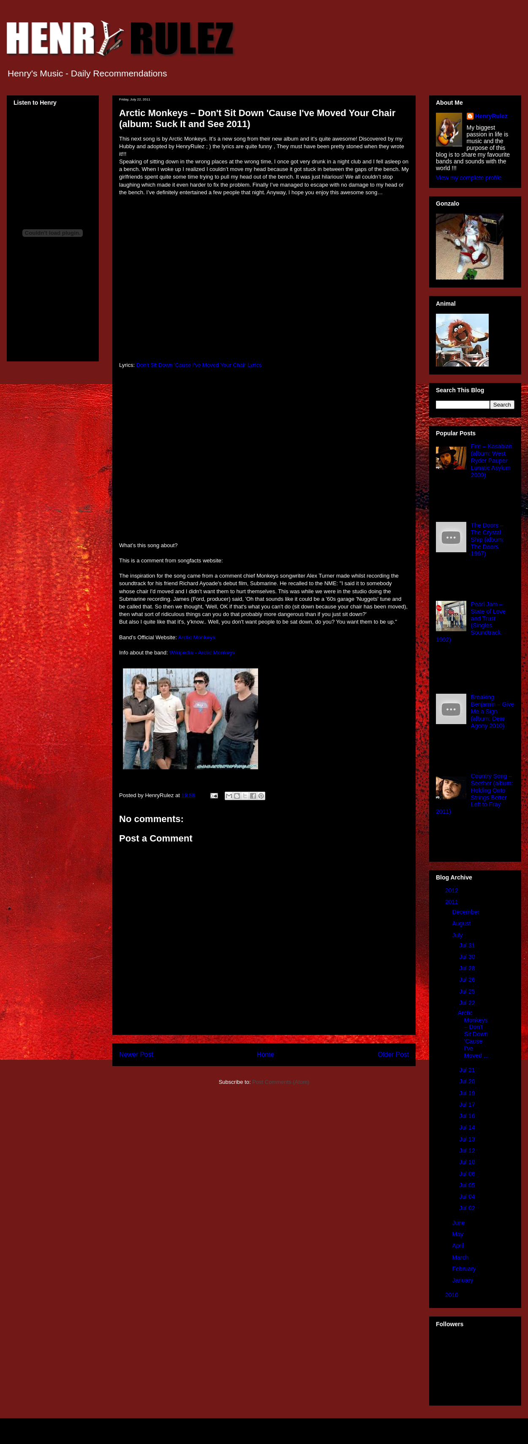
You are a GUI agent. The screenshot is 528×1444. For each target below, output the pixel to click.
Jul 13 (467, 1139)
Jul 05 (467, 1185)
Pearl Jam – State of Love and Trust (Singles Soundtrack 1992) (471, 622)
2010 (452, 1295)
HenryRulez (491, 116)
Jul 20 (467, 1081)
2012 (452, 890)
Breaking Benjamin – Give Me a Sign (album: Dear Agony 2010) (492, 711)
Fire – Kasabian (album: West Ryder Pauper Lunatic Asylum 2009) (491, 460)
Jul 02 (467, 1208)
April (458, 1245)
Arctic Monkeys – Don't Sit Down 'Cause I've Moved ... (473, 1034)
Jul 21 (467, 1070)
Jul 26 (467, 979)
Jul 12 (467, 1150)
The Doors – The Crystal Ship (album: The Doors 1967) (487, 539)
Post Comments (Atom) (280, 1082)
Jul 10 (467, 1162)
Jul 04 (467, 1196)
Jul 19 (467, 1093)
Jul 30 (467, 956)
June (459, 1222)
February (464, 1268)
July (458, 935)
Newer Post (136, 1054)
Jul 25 (467, 991)
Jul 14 (467, 1127)
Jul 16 (467, 1116)
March (461, 1257)
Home (266, 1054)
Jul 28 (467, 968)
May (458, 1234)
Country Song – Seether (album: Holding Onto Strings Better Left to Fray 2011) (474, 794)
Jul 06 (467, 1173)
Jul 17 (467, 1104)
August (462, 923)
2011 (452, 901)
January (463, 1280)
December (466, 912)
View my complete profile (468, 177)
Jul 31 (467, 945)
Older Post (393, 1054)
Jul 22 (467, 1002)
